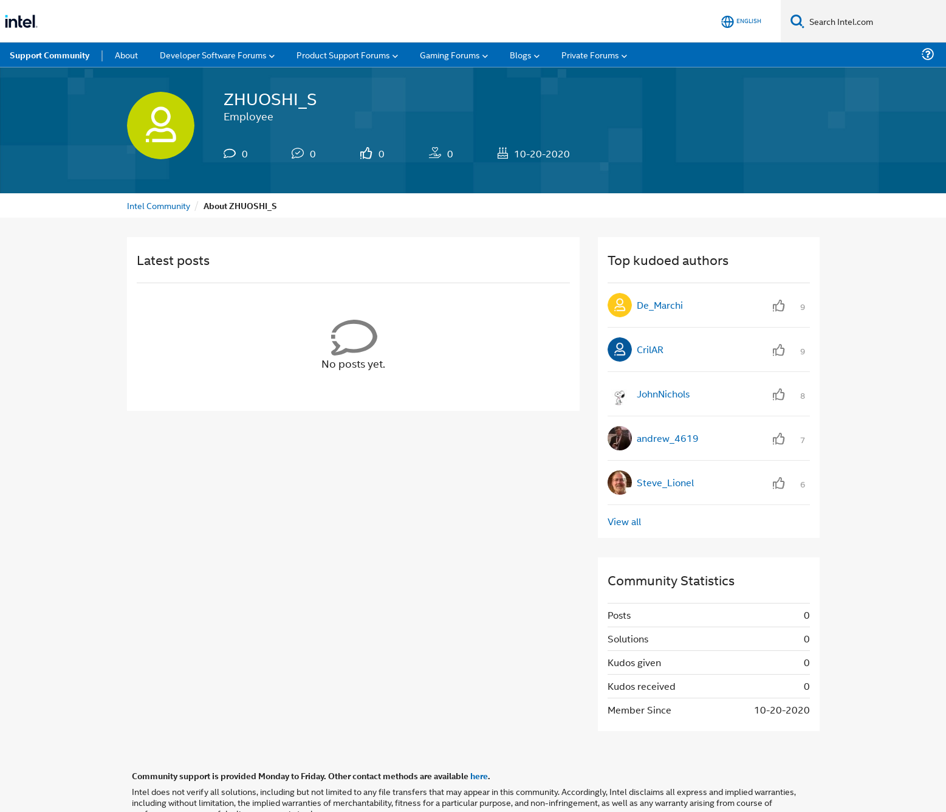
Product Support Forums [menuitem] (343, 54)
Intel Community (158, 205)
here (479, 775)
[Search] (797, 21)
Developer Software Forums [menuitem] (213, 54)
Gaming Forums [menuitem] (450, 54)
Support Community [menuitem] (49, 54)
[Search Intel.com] (875, 21)
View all (624, 521)
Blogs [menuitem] (521, 54)
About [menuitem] (126, 54)
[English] (741, 22)
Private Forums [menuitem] (590, 54)
